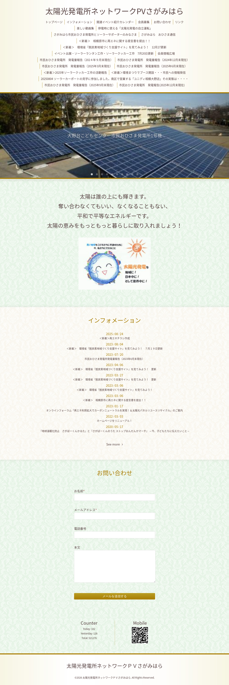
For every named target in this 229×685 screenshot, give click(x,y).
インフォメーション (79, 22)
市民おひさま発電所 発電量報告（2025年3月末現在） (77, 66)
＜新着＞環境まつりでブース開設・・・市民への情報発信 (148, 72)
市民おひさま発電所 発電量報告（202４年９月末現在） (76, 60)
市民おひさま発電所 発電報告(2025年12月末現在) (152, 85)
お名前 (79, 491)
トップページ (54, 22)
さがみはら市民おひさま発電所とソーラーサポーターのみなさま (95, 34)
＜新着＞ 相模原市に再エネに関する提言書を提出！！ (115, 41)
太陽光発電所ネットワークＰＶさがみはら (114, 665)
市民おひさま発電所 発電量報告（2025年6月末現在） (152, 66)
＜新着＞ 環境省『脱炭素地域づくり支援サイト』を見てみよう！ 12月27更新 (114, 47)
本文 (77, 547)
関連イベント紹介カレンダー (115, 22)
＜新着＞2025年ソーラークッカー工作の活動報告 (75, 72)
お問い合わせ (162, 22)
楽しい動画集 (85, 28)
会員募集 (144, 22)
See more (114, 444)
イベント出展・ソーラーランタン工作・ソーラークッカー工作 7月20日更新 (104, 53)
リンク (179, 22)
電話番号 (80, 528)
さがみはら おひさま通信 (158, 34)
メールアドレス (85, 510)
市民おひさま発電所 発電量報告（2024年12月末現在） (153, 60)
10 (137, 174)
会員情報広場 (166, 53)
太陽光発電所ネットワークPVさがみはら (114, 11)
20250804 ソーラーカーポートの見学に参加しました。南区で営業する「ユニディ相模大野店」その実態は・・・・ (114, 79)
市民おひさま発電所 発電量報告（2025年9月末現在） (79, 85)
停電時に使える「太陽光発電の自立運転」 (125, 28)
